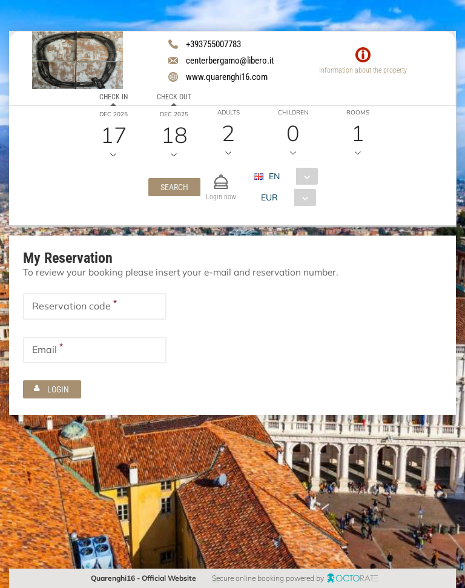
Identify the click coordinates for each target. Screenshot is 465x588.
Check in (113, 97)
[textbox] (95, 305)
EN (273, 176)
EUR (268, 197)
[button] (174, 187)
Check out (174, 97)
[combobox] (290, 176)
